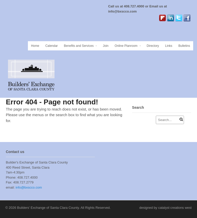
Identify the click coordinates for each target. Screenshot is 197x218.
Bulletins (184, 46)
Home (35, 46)
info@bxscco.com (28, 187)
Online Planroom (126, 46)
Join (105, 46)
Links (168, 46)
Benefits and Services (79, 46)
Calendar (51, 46)
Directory (153, 46)
